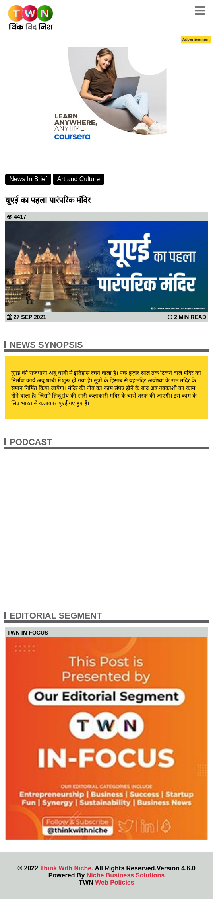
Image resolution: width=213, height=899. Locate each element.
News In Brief (28, 179)
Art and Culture (78, 179)
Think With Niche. (66, 868)
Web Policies (114, 882)
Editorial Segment (56, 616)
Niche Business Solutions (126, 875)
